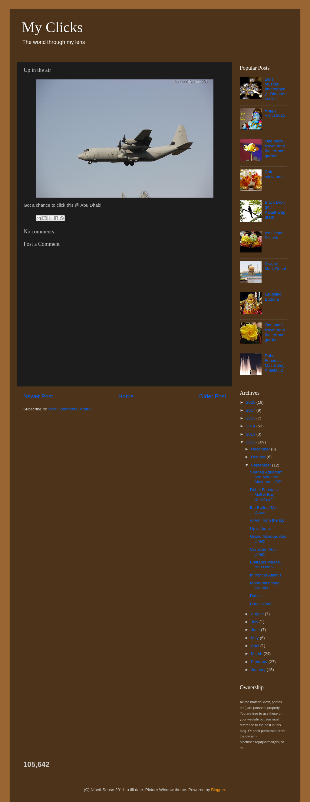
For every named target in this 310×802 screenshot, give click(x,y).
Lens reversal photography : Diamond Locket (275, 89)
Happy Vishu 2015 (275, 113)
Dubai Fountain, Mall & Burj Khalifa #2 (274, 363)
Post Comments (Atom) (69, 409)
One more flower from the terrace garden (275, 148)
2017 (251, 410)
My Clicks (52, 27)
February (260, 662)
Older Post (212, 396)
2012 (251, 442)
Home (126, 396)
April (255, 645)
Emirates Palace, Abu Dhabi (265, 564)
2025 (251, 402)
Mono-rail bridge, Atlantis (265, 585)
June (256, 629)
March (257, 653)
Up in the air (261, 528)
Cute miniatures (274, 174)
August (258, 614)
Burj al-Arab (261, 604)
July (255, 622)
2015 (251, 418)
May (255, 638)
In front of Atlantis (266, 575)
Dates (255, 595)
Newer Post (38, 396)
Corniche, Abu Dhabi (263, 551)
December (261, 449)
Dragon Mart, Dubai (275, 266)
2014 (251, 426)
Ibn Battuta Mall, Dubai (265, 510)
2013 (251, 434)
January (259, 669)
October (259, 457)
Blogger (218, 789)
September (261, 465)
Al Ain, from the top (267, 520)
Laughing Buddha (273, 296)
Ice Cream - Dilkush (275, 235)
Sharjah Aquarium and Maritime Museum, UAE (266, 477)
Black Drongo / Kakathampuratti (275, 209)
